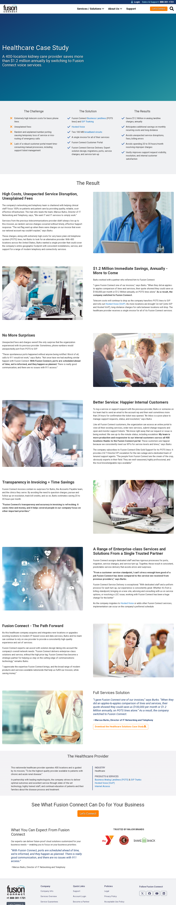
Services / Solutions (90, 8)
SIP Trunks (136, 768)
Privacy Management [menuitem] (113, 901)
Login (135, 2)
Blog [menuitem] (75, 895)
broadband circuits (93, 120)
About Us (115, 8)
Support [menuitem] (76, 880)
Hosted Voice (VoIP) (115, 292)
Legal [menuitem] (106, 880)
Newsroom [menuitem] (45, 895)
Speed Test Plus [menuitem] (80, 901)
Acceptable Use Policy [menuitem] (114, 890)
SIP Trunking (88, 110)
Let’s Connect (158, 8)
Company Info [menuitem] (47, 880)
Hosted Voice (78, 115)
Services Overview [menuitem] (49, 885)
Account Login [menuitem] (79, 885)
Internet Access (102, 775)
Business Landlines (96, 107)
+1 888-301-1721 (16, 886)
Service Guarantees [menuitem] (49, 890)
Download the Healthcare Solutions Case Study (120, 715)
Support (131, 8)
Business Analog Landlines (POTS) (111, 768)
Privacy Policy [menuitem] (110, 885)
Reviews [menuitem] (44, 901)
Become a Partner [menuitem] (81, 890)
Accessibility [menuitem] (109, 895)
